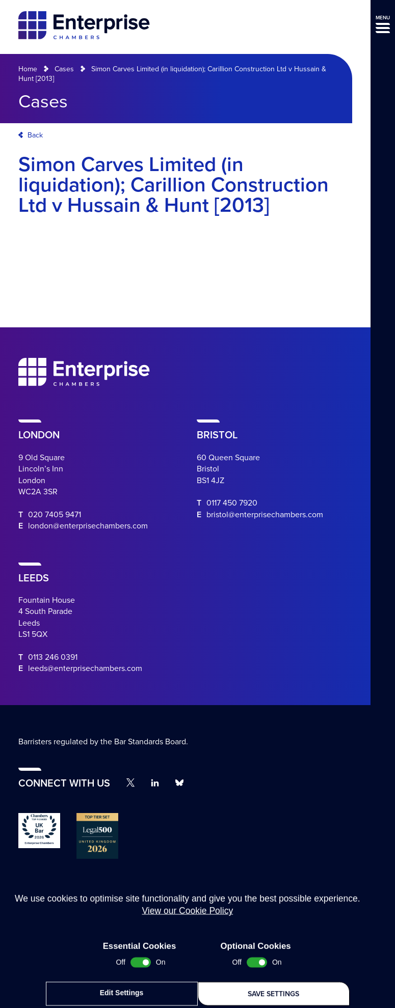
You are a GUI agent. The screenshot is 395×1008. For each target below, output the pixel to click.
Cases (64, 69)
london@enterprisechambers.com (88, 526)
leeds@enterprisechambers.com (85, 668)
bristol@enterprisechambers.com (264, 515)
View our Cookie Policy (187, 961)
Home (27, 69)
